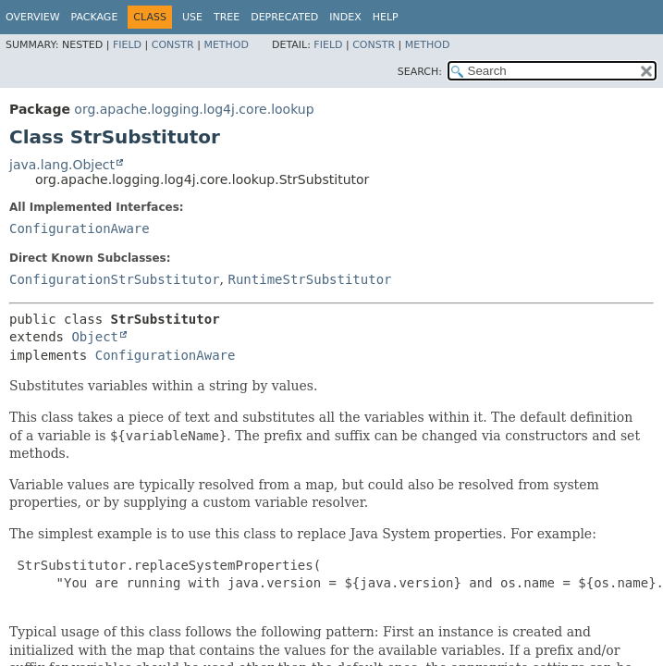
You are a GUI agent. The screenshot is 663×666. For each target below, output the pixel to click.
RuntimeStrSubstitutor (309, 279)
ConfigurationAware (79, 228)
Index (345, 17)
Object (94, 336)
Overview (33, 17)
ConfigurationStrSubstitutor (114, 279)
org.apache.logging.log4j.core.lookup (193, 109)
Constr (173, 45)
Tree (226, 17)
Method (226, 45)
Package (94, 17)
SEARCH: (420, 72)
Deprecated (284, 17)
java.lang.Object (62, 164)
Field (127, 45)
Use (192, 17)
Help (386, 17)
